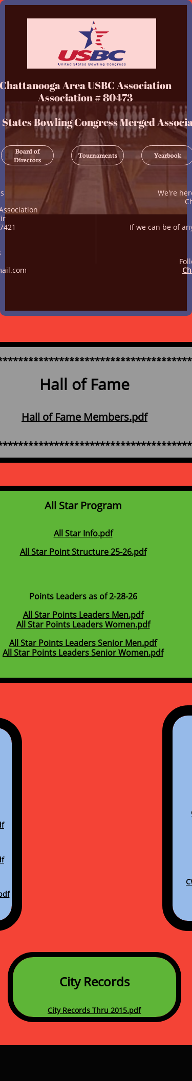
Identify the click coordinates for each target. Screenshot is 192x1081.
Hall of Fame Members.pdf (84, 417)
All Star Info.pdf (83, 533)
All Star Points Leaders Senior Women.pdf (83, 652)
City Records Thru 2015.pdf (94, 1009)
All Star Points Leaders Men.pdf (83, 614)
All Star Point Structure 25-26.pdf (83, 551)
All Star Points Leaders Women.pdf (83, 624)
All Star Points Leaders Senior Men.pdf (83, 642)
